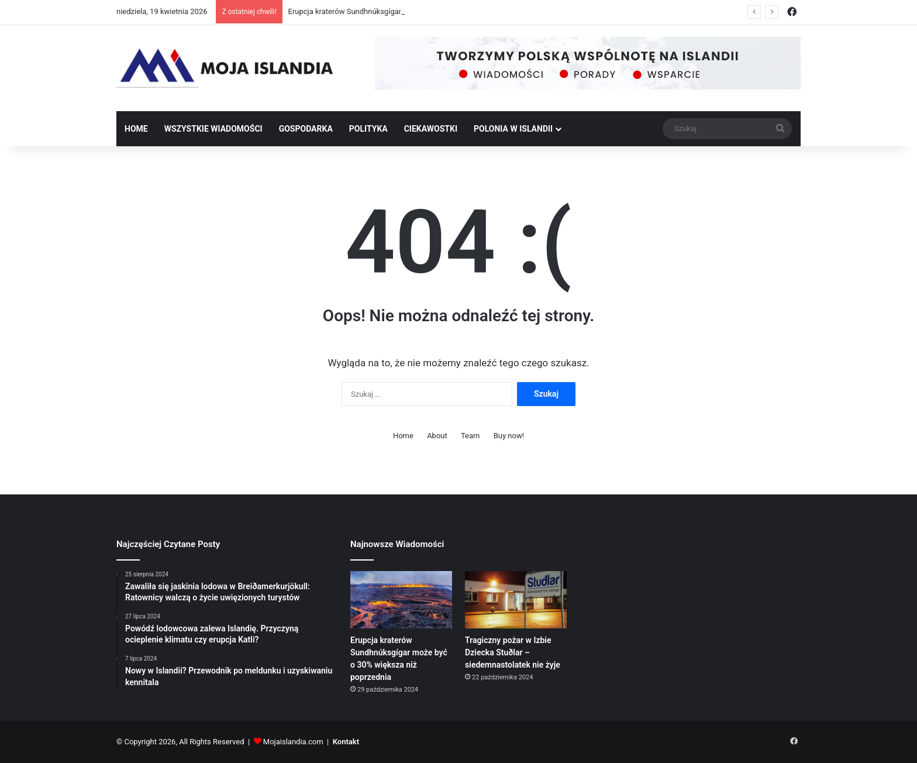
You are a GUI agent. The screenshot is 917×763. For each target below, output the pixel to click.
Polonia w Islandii (513, 128)
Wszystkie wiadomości (213, 128)
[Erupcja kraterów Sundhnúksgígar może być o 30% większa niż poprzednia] (401, 599)
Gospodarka (306, 128)
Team (470, 435)
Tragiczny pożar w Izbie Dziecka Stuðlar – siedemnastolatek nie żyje (512, 652)
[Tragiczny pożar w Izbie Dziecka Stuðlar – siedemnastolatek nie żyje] (516, 599)
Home (136, 128)
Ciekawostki (430, 128)
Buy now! (509, 435)
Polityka (368, 128)
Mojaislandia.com (293, 741)
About (437, 435)
